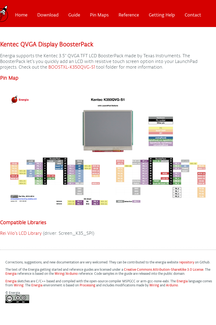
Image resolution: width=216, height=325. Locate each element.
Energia (10, 274)
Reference (129, 15)
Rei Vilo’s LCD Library (21, 233)
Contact (193, 15)
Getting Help (162, 15)
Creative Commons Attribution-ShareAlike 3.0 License (163, 269)
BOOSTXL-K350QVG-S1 (71, 67)
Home (21, 15)
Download (48, 15)
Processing (87, 285)
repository (186, 262)
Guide (74, 15)
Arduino (72, 274)
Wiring (59, 274)
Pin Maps (99, 15)
